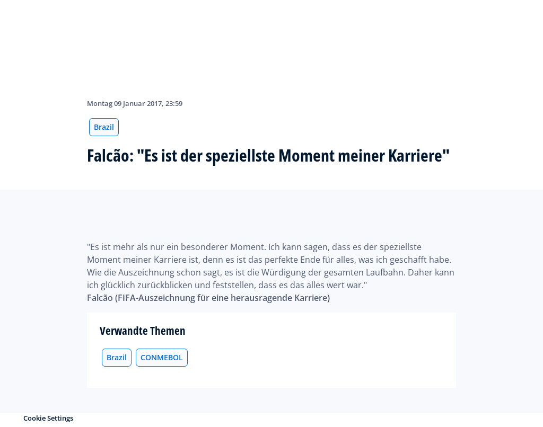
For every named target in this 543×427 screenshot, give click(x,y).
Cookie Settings (48, 418)
